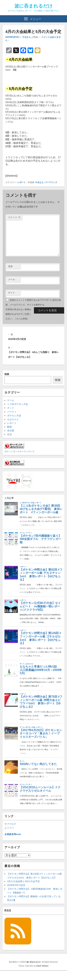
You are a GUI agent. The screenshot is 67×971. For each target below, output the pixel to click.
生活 (9, 434)
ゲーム (10, 400)
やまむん (26, 37)
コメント (14, 217)
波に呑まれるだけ (33, 6)
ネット (10, 407)
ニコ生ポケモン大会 (17, 404)
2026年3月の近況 (16, 885)
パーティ (11, 411)
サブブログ (10, 824)
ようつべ (9, 827)
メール (11, 279)
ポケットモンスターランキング (19, 451)
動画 (9, 426)
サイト (11, 292)
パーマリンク (50, 182)
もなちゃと (13, 419)
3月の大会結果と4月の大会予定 (23, 881)
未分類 (10, 430)
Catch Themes (42, 966)
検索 (6, 374)
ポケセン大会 (14, 415)
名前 (10, 266)
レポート (21, 182)
